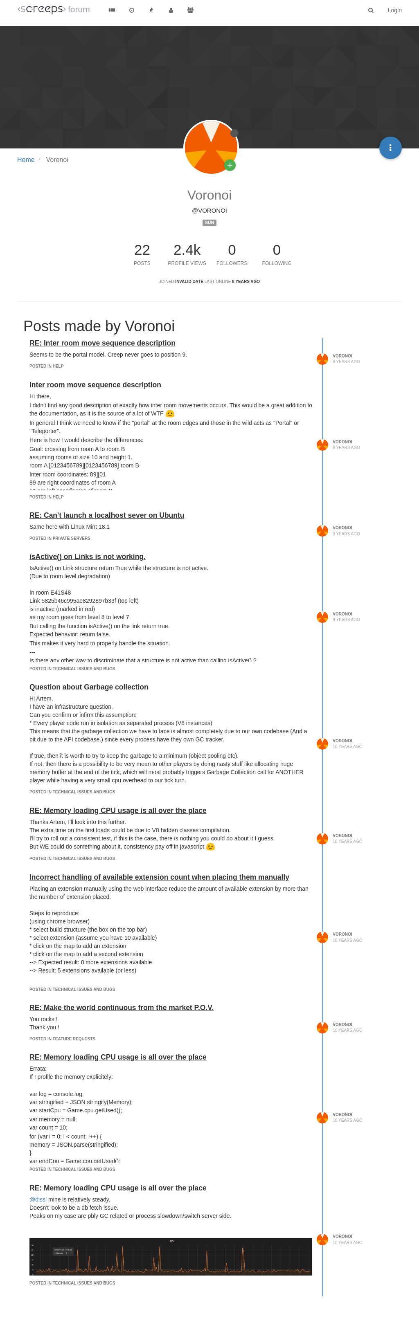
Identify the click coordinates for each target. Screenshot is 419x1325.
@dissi (38, 1199)
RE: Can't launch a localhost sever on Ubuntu (107, 515)
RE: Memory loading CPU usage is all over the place (118, 810)
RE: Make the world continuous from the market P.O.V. (121, 1008)
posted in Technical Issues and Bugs (72, 669)
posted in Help (46, 366)
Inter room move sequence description (95, 385)
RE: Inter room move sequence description (102, 343)
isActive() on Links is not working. (87, 556)
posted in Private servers (59, 538)
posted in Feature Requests (62, 1039)
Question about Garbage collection (89, 687)
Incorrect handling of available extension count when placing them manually (159, 877)
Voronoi (342, 356)
